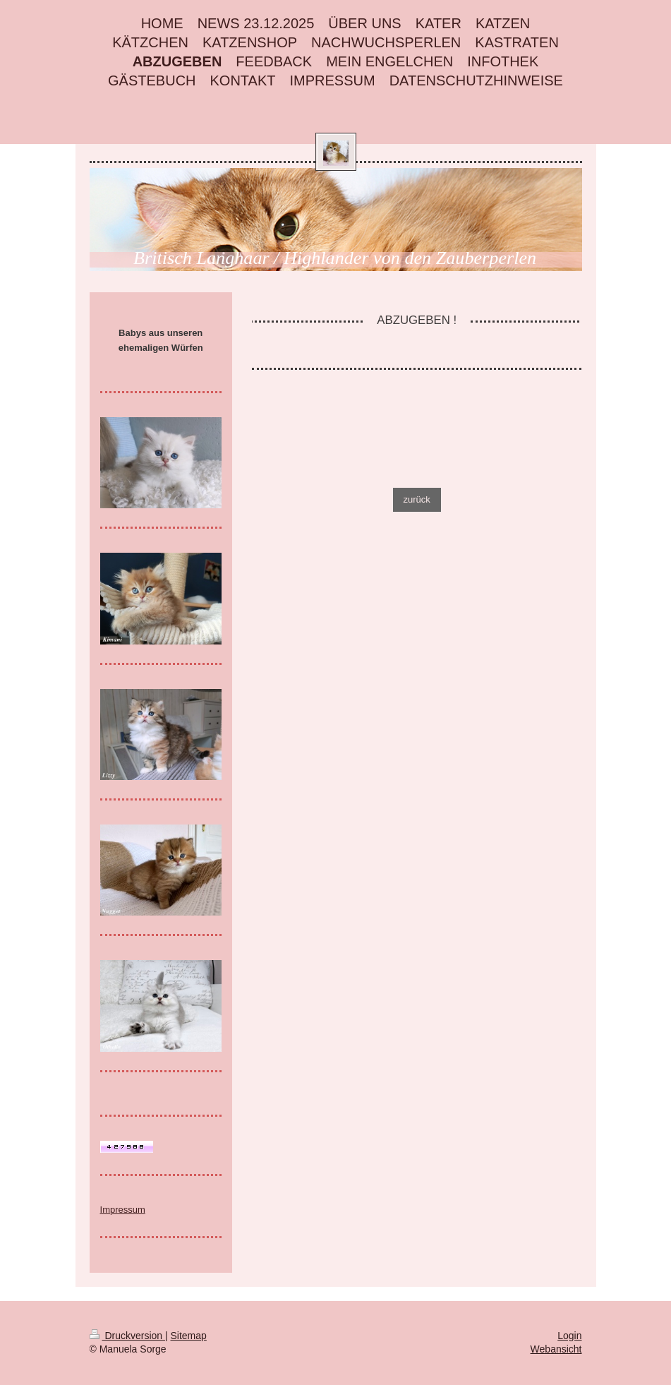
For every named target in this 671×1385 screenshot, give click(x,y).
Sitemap (189, 1335)
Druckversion (127, 1335)
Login (569, 1335)
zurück (417, 499)
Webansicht (556, 1349)
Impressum (122, 1209)
